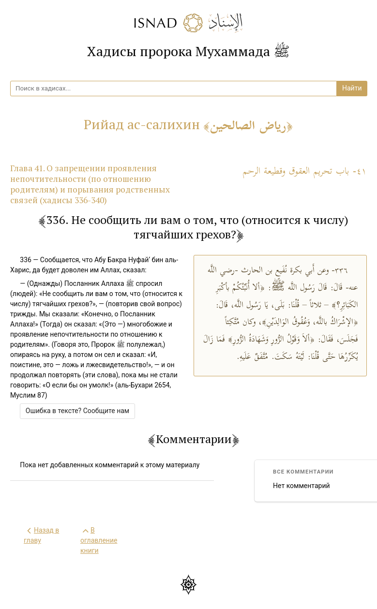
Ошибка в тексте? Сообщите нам (77, 411)
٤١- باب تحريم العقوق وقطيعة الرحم (304, 171)
